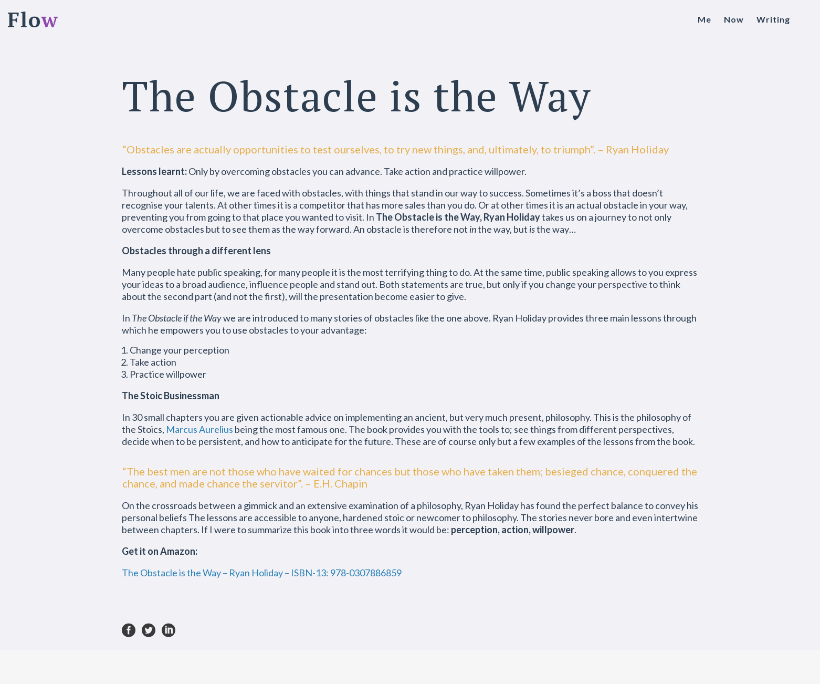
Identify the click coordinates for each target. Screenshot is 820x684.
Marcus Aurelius (199, 429)
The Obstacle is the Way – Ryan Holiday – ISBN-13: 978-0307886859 (262, 572)
